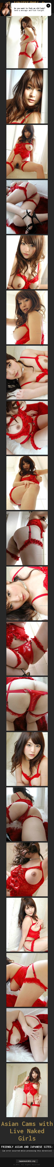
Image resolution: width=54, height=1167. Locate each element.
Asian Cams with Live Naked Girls (27, 1131)
